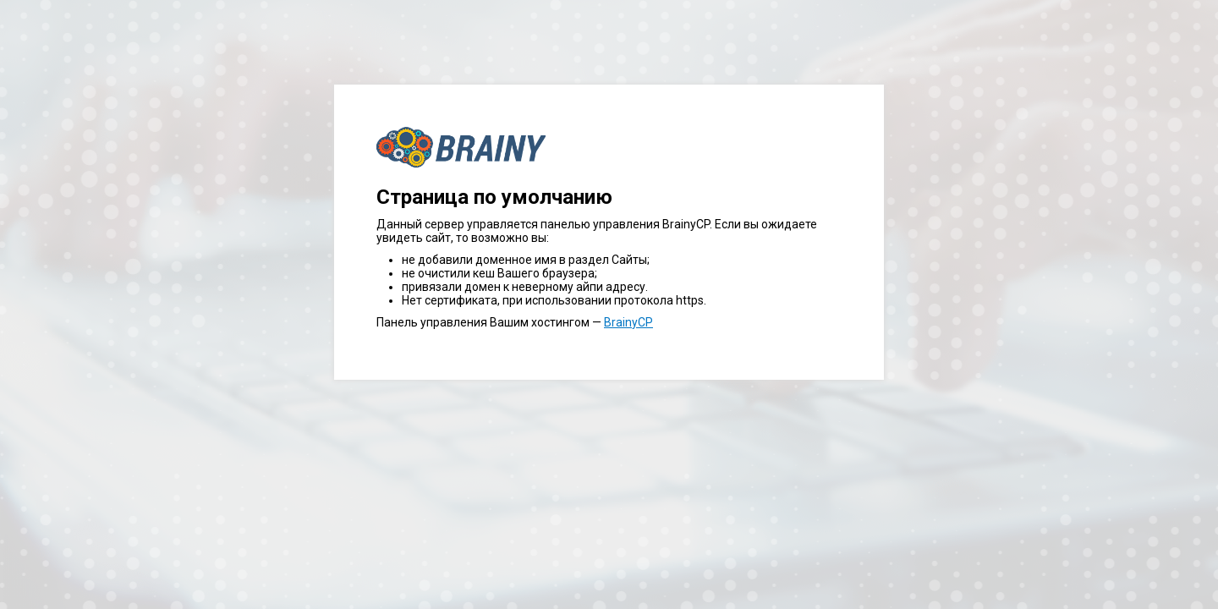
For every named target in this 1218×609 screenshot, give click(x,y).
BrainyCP (628, 322)
